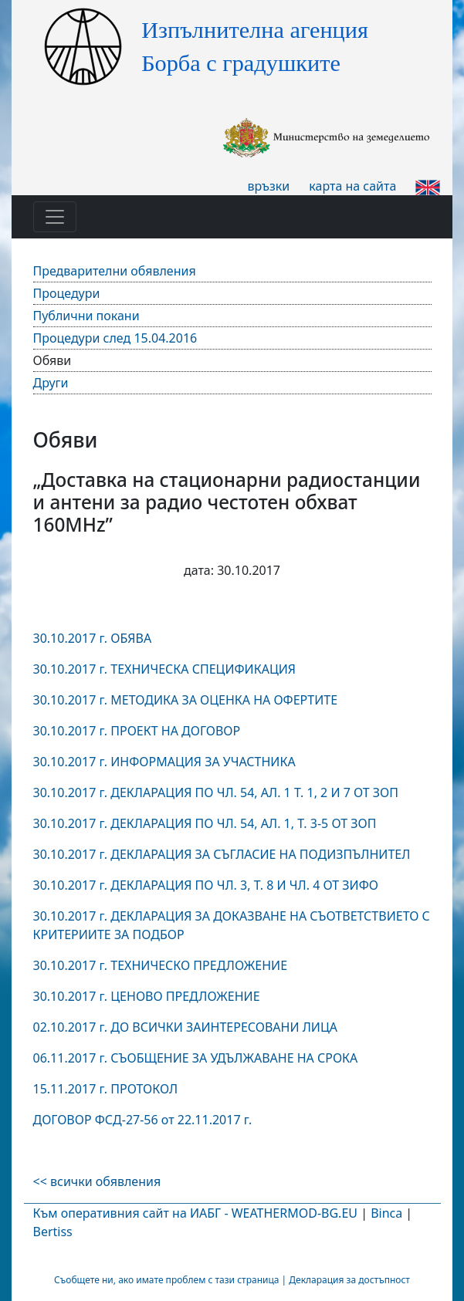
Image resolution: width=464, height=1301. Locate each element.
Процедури (66, 293)
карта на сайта (352, 185)
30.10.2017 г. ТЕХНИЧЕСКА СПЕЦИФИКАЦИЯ (164, 669)
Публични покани (86, 315)
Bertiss (53, 1231)
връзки (269, 185)
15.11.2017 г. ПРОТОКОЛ (107, 1088)
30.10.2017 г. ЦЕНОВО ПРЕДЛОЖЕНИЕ (146, 996)
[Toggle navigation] (54, 216)
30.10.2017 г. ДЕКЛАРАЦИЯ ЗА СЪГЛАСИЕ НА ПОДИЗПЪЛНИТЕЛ (222, 854)
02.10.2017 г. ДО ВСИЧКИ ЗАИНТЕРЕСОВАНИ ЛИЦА (185, 1027)
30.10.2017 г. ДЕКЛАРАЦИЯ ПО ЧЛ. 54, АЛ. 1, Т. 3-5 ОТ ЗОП (205, 823)
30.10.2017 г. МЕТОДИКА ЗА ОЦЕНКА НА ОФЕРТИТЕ (185, 699)
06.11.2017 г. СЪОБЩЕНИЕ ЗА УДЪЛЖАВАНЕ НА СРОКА (195, 1057)
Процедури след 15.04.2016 (115, 337)
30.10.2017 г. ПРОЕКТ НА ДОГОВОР (137, 730)
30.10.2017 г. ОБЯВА (92, 638)
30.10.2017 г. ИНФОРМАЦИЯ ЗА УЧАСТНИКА (164, 761)
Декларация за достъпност (349, 1279)
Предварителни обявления (114, 270)
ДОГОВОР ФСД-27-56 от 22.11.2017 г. (142, 1119)
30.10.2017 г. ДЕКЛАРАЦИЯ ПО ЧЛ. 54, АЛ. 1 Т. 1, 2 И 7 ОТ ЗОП (216, 792)
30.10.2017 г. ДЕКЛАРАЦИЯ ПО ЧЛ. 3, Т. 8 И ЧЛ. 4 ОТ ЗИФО (205, 885)
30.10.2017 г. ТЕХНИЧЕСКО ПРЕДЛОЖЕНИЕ (160, 965)
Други (51, 382)
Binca (386, 1213)
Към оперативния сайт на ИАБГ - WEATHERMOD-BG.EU (195, 1213)
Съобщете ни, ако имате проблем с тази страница (166, 1279)
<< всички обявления (97, 1181)
